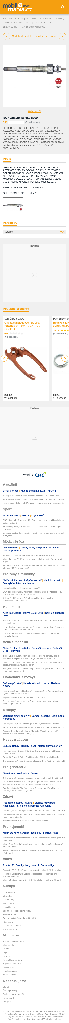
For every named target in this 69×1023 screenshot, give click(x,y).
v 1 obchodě (10, 398)
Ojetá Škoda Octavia (12, 926)
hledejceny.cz (9, 892)
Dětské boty (8, 967)
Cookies (18, 1019)
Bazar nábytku (9, 975)
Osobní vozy (8, 900)
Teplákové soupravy (12, 963)
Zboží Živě (7, 896)
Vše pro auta (46, 18)
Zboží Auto (8, 922)
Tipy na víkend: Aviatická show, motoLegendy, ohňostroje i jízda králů (34, 761)
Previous (4, 358)
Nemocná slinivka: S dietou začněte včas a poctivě (25, 820)
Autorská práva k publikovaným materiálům (24, 1014)
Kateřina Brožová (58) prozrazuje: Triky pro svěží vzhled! (28, 555)
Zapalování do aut (43, 22)
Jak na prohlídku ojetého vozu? (17, 911)
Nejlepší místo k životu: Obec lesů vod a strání (24, 697)
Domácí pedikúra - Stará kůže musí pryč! (21, 588)
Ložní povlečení (10, 971)
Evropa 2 (7, 1002)
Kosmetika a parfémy (12, 960)
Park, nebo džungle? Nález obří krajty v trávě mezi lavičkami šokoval (33, 499)
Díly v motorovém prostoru (18, 22)
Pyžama (6, 956)
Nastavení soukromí (33, 1019)
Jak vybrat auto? (10, 929)
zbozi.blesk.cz (9, 907)
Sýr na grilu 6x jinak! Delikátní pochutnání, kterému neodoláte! (31, 724)
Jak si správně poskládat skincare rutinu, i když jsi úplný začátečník (33, 778)
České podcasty (10, 990)
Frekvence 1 (8, 998)
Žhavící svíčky (10, 27)
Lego (5, 952)
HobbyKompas (9, 914)
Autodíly (60, 18)
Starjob (6, 987)
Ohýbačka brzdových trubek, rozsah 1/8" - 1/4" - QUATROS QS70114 (22, 325)
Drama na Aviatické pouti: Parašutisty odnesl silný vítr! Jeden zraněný (34, 503)
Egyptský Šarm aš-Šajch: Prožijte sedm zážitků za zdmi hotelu (31, 757)
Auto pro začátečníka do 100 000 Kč (19, 918)
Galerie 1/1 (34, 111)
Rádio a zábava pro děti (13, 994)
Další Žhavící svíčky (14, 319)
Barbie (6, 949)
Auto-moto (31, 18)
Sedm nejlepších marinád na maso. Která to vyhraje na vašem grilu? (33, 727)
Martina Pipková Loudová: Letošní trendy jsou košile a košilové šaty (33, 880)
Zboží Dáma (8, 903)
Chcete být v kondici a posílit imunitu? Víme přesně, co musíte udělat (34, 810)
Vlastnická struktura (52, 1019)
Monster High (9, 945)
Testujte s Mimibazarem (13, 941)
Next (65, 358)
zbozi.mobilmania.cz (13, 18)
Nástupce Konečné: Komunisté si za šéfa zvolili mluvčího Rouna (32, 496)
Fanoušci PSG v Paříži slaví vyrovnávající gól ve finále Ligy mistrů (32, 870)
